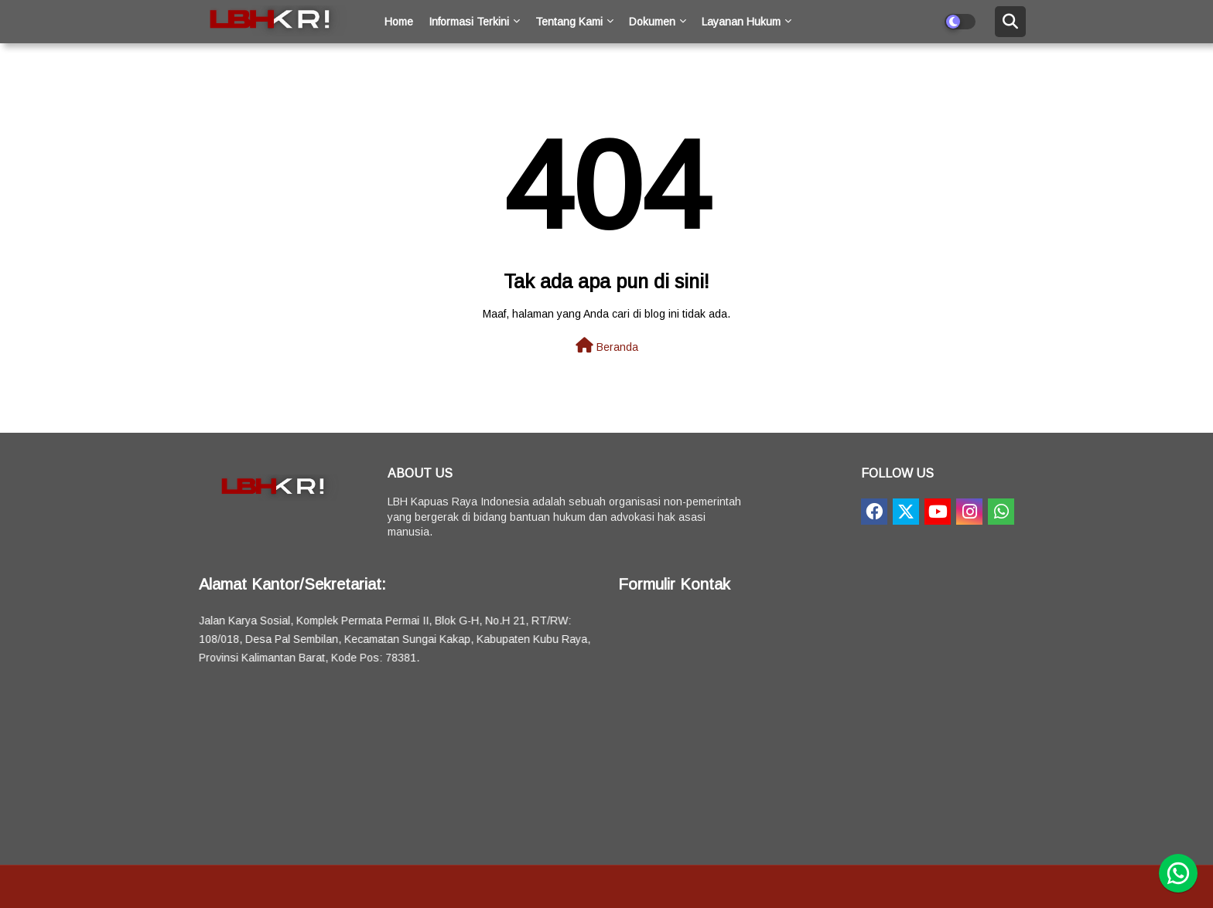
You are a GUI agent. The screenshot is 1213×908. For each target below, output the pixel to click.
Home (398, 21)
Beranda (607, 345)
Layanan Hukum (741, 21)
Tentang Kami (569, 21)
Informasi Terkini (469, 21)
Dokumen (652, 21)
